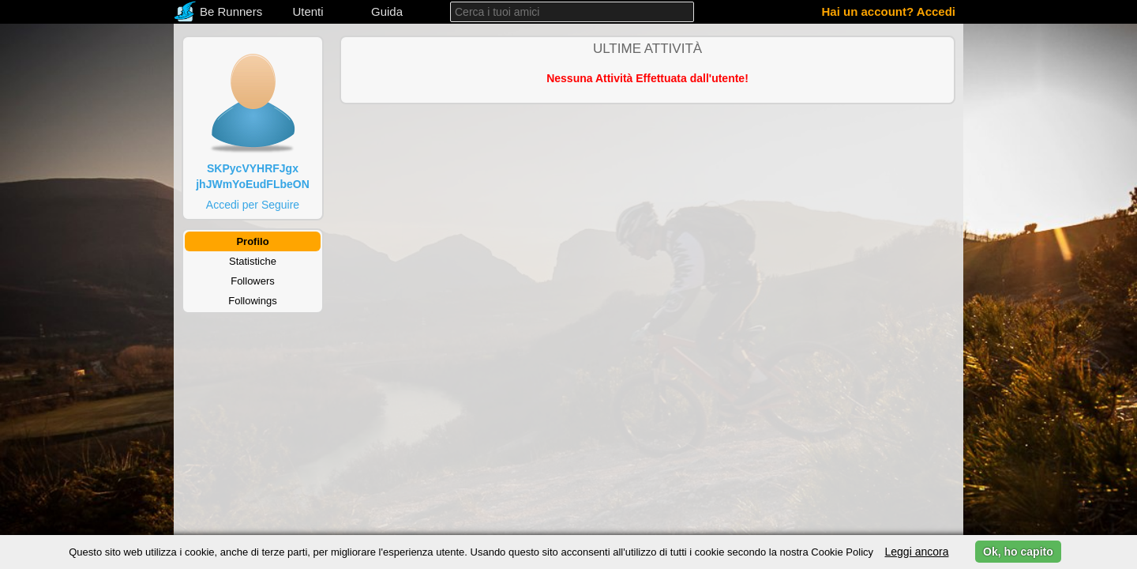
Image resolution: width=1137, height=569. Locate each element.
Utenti (307, 11)
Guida (387, 11)
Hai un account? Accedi (888, 11)
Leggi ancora (916, 551)
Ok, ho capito (1018, 551)
